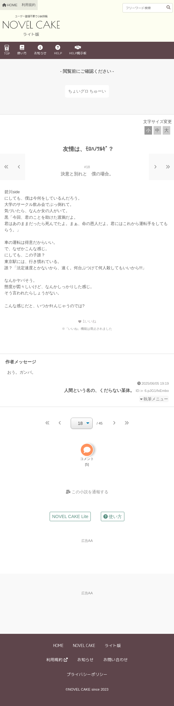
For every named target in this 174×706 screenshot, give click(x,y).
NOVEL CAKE (84, 645)
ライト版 (113, 645)
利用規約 (28, 5)
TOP (7, 50)
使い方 (22, 50)
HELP (58, 50)
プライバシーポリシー (87, 674)
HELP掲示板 (77, 50)
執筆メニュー (156, 399)
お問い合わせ (115, 659)
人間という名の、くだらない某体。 (99, 390)
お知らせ (40, 50)
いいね (87, 321)
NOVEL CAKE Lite (70, 516)
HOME (58, 645)
